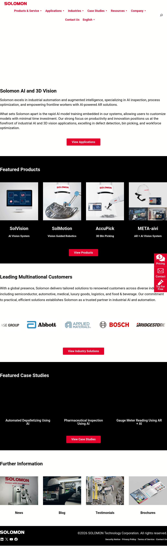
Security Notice (112, 539)
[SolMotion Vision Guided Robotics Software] (62, 211)
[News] (19, 493)
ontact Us (161, 539)
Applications (55, 10)
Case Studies (97, 10)
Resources (119, 10)
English (89, 19)
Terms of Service (146, 539)
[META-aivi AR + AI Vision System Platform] (148, 211)
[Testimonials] (105, 493)
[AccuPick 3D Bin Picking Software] (105, 211)
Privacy (129, 539)
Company (138, 10)
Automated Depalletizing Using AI (27, 422)
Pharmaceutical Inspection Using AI (83, 422)
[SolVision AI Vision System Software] (19, 211)
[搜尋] (161, 15)
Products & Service (28, 10)
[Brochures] (148, 493)
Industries (76, 10)
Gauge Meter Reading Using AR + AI (139, 422)
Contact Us (72, 19)
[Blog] (62, 493)
